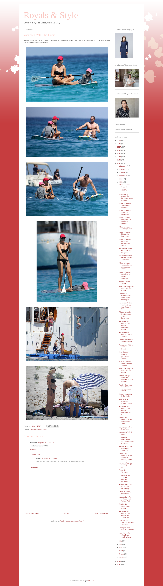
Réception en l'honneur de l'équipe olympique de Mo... (124, 410)
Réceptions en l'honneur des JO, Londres (126, 334)
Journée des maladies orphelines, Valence (124, 355)
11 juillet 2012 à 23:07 (50, 458)
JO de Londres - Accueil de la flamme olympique (125, 275)
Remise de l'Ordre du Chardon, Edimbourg (125, 486)
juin (120, 541)
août (121, 179)
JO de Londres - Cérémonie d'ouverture (125, 234)
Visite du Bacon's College (125, 282)
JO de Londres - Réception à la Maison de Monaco (125, 221)
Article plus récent (32, 513)
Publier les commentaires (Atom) (72, 521)
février (121, 554)
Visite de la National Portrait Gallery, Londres (126, 363)
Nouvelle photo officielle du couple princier (125, 535)
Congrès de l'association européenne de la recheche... (126, 440)
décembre (123, 166)
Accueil (66, 513)
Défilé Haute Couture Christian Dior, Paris (126, 522)
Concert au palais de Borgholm (125, 395)
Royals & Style (51, 15)
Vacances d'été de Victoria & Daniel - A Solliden (126, 258)
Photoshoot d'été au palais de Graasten (126, 347)
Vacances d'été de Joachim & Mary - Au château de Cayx (126, 306)
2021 (119, 140)
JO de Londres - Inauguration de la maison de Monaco (125, 266)
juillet (121, 182)
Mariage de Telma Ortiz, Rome (125, 428)
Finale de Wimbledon (124, 471)
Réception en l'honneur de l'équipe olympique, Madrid (124, 325)
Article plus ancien (101, 513)
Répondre (33, 449)
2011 (119, 561)
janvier (122, 557)
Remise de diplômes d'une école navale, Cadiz (125, 421)
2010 (119, 564)
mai (120, 544)
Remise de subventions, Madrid (124, 506)
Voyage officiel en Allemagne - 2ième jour (125, 448)
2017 (119, 147)
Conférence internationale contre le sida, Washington (125, 297)
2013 (119, 160)
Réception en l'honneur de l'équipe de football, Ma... (125, 514)
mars (121, 551)
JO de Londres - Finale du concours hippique (125, 188)
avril (121, 547)
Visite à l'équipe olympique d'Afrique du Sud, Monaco (126, 379)
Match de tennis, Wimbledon (125, 493)
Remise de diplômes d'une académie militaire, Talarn (125, 457)
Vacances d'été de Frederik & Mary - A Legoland (126, 250)
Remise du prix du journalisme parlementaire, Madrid (125, 388)
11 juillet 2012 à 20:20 (46, 443)
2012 (119, 163)
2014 (119, 157)
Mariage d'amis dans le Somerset (126, 529)
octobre (122, 172)
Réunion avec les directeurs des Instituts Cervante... (125, 315)
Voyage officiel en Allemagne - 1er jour (125, 465)
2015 (119, 153)
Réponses (36, 454)
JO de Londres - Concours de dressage (125, 205)
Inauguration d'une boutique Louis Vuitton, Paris (125, 499)
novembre (123, 169)
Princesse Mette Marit (39, 430)
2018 (119, 144)
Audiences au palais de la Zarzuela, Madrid (126, 288)
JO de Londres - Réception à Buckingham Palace (125, 242)
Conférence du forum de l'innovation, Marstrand (124, 478)
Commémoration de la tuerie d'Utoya (126, 341)
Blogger (91, 581)
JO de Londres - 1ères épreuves (125, 228)
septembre (123, 176)
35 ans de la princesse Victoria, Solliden (126, 401)
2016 (119, 150)
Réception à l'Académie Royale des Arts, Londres (126, 197)
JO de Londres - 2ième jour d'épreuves (125, 212)
